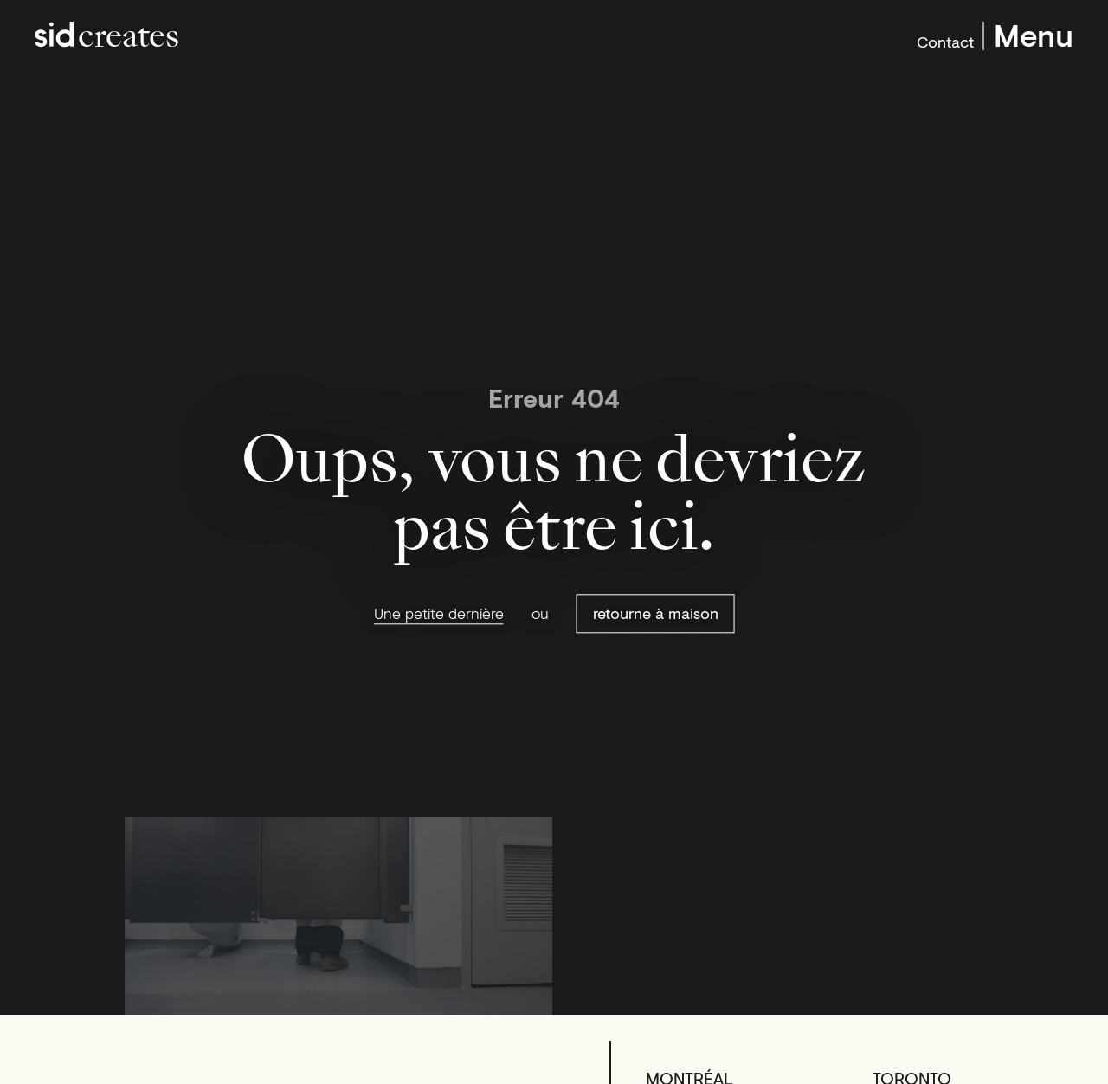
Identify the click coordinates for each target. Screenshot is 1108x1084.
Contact (945, 39)
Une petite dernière (439, 614)
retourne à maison (655, 614)
